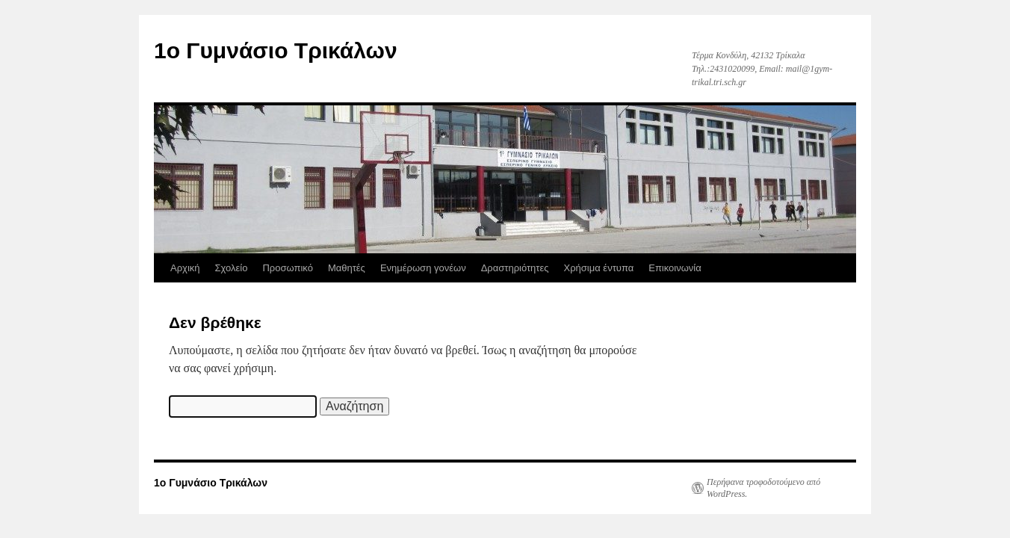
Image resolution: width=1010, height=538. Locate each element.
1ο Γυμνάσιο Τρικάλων (275, 50)
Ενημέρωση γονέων (423, 267)
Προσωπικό (287, 267)
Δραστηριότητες (515, 267)
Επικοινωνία (674, 267)
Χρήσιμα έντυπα (599, 267)
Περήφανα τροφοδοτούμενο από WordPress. (763, 488)
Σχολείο (231, 267)
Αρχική (185, 267)
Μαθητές (346, 267)
